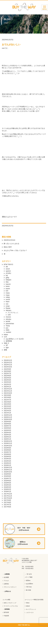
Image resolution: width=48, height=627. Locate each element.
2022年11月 (8, 365)
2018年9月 (7, 474)
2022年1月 (7, 387)
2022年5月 (7, 378)
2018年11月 (8, 470)
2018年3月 (7, 487)
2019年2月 (7, 463)
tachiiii (8, 321)
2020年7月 (7, 426)
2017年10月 (8, 498)
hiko (7, 282)
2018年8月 (7, 476)
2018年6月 (7, 481)
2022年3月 (7, 382)
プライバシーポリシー (10, 587)
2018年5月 (7, 483)
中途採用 (6, 615)
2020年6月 (7, 428)
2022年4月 (7, 380)
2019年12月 (8, 441)
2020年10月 (8, 419)
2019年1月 (7, 465)
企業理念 (6, 584)
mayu (7, 295)
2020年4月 (7, 432)
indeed (28, 606)
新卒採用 (6, 612)
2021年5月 (7, 404)
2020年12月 (8, 415)
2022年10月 (8, 367)
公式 (5, 337)
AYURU (8, 273)
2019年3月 (7, 461)
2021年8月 (7, 397)
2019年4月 (7, 459)
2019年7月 (7, 452)
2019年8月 (7, 450)
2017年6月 (7, 507)
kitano (6, 334)
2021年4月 (7, 406)
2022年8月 (7, 371)
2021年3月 (7, 408)
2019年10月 (8, 446)
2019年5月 (7, 456)
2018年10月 (8, 472)
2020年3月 (7, 435)
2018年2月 (7, 489)
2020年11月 (8, 417)
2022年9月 (7, 369)
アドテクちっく (13, 313)
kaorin (8, 289)
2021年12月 (8, 389)
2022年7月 (7, 373)
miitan (8, 297)
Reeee (8, 308)
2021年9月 (7, 395)
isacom (8, 284)
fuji (7, 275)
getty (7, 278)
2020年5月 (7, 430)
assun (8, 269)
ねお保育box (29, 583)
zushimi (8, 332)
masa (7, 293)
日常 (9, 315)
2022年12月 (8, 362)
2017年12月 (8, 494)
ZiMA (7, 330)
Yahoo (27, 603)
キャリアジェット (31, 609)
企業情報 (7, 574)
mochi (8, 299)
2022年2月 (7, 384)
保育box (28, 580)
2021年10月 (8, 393)
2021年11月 (8, 391)
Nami (7, 302)
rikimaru (8, 310)
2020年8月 (7, 424)
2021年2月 (7, 410)
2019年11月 (8, 443)
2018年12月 (8, 467)
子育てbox (29, 587)
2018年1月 (7, 491)
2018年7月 (7, 478)
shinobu (8, 319)
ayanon (8, 271)
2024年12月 (8, 360)
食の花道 (28, 590)
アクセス (6, 580)
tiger (7, 347)
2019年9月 (7, 448)
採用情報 (9, 341)
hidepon (8, 280)
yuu (7, 328)
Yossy (8, 326)
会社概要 (6, 577)
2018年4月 (7, 485)
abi (7, 267)
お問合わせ (7, 591)
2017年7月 (7, 505)
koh (7, 291)
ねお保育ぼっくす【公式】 (15, 339)
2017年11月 (8, 496)
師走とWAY (8, 247)
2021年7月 (7, 400)
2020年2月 (7, 437)
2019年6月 (7, 454)
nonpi (7, 306)
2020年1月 (7, 439)
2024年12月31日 (9, 240)
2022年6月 (7, 376)
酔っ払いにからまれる (11, 243)
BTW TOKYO (8, 264)
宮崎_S (6, 343)
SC (7, 345)
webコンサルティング (10, 603)
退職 (5, 350)
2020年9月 (7, 421)
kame (7, 286)
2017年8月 (7, 502)
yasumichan (10, 323)
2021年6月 (7, 402)
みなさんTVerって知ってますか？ (15, 250)
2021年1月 (7, 413)
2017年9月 (7, 500)
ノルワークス (30, 612)
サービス (29, 574)
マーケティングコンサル (11, 606)
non (7, 304)
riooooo (8, 317)
